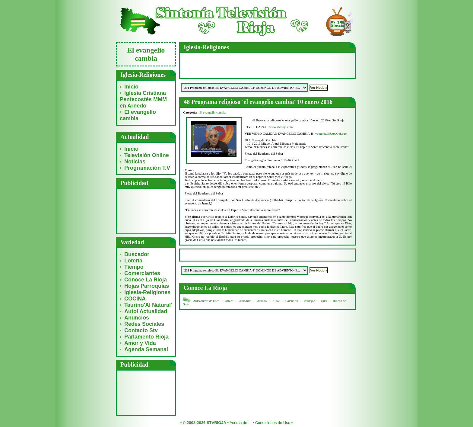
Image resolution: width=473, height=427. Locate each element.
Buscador (136, 254)
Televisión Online (146, 155)
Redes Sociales (144, 324)
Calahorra (291, 301)
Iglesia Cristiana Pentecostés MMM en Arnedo (143, 99)
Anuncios (136, 318)
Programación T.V (147, 168)
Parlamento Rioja (146, 337)
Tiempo (134, 267)
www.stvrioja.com (281, 127)
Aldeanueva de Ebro (206, 301)
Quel (324, 301)
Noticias (134, 162)
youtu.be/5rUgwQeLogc (331, 133)
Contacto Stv (141, 330)
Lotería (133, 261)
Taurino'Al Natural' (148, 305)
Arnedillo (245, 301)
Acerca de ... (241, 422)
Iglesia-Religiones (147, 292)
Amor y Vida (140, 343)
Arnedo (262, 301)
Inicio (131, 87)
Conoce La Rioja (145, 280)
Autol (276, 301)
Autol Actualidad (145, 311)
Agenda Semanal (146, 349)
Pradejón (309, 301)
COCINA (135, 299)
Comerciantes (142, 273)
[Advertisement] (146, 211)
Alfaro (229, 301)
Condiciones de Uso (272, 422)
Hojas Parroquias (146, 286)
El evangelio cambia (138, 115)
